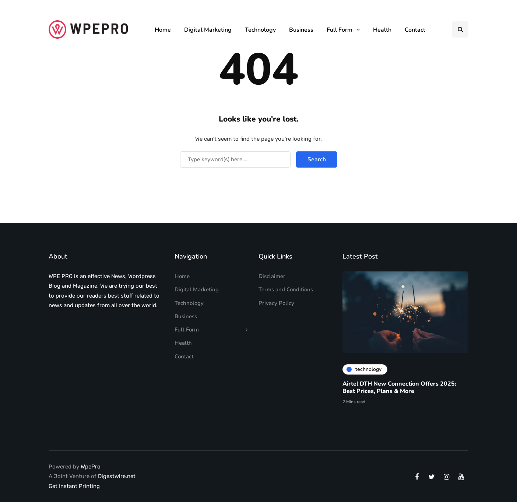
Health (382, 30)
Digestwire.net (117, 476)
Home (163, 30)
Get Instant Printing (74, 486)
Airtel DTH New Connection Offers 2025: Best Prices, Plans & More (399, 389)
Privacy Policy (276, 303)
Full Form (339, 30)
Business (301, 30)
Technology (260, 30)
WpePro (91, 466)
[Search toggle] (460, 29)
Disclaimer (271, 276)
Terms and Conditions (285, 289)
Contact (415, 30)
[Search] (235, 159)
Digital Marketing (208, 30)
